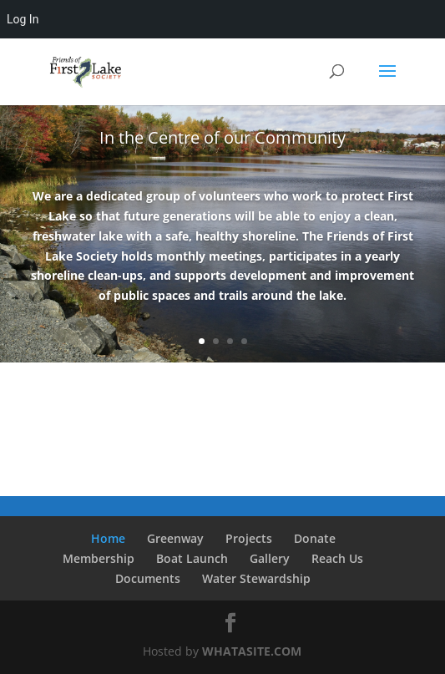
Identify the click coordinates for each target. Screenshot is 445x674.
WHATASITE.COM (251, 651)
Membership (98, 558)
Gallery (270, 558)
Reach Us (337, 558)
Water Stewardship (256, 578)
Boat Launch (192, 558)
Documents (147, 578)
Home (108, 538)
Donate (315, 538)
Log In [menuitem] (22, 19)
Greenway (175, 538)
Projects (248, 538)
